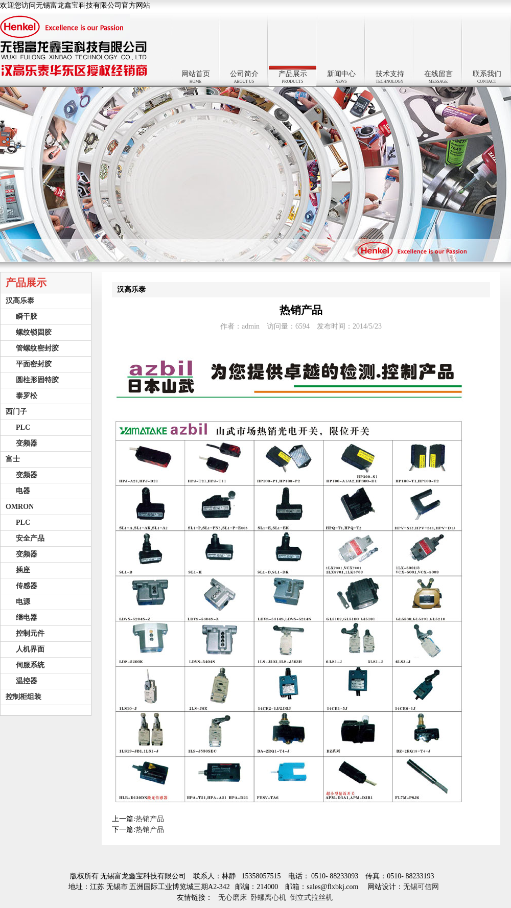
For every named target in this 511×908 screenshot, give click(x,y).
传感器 (26, 586)
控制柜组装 (23, 697)
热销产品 (149, 819)
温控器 (26, 681)
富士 (13, 459)
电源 (23, 602)
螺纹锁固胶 (34, 332)
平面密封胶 (34, 364)
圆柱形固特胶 (37, 380)
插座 (23, 570)
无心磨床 (232, 897)
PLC (23, 427)
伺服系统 (30, 665)
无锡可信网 (423, 887)
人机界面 (30, 649)
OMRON (20, 506)
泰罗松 (26, 396)
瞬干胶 (26, 316)
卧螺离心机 (268, 897)
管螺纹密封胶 (37, 348)
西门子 (16, 411)
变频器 (26, 443)
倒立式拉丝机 (311, 897)
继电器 (26, 617)
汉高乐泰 (20, 301)
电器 (23, 491)
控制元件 (30, 633)
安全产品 (30, 538)
